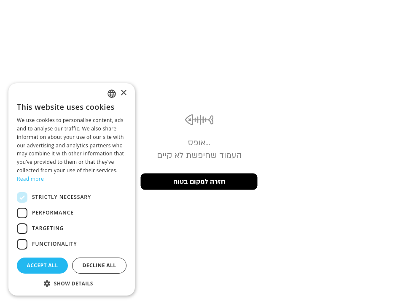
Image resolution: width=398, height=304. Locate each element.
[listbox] (112, 94)
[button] (71, 283)
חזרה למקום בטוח (199, 181)
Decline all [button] (99, 265)
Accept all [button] (42, 265)
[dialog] (71, 189)
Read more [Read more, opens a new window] (30, 178)
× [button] (123, 93)
